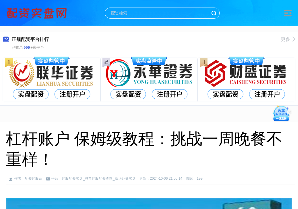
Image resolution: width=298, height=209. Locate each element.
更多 (288, 39)
